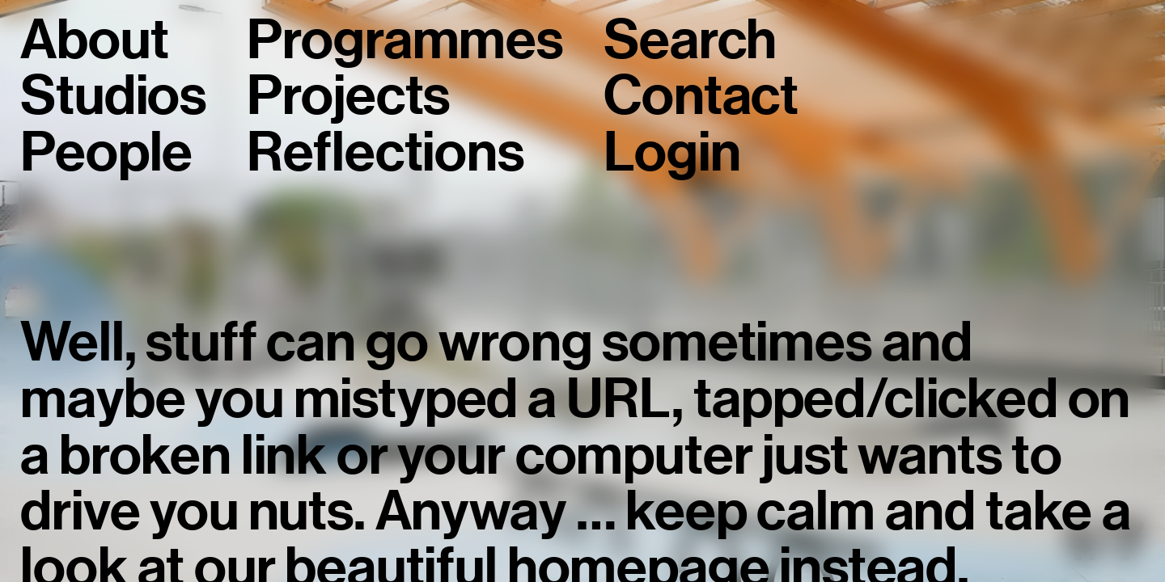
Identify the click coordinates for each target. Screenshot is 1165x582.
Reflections (385, 152)
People (106, 152)
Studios (113, 96)
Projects (348, 96)
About (94, 40)
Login (672, 152)
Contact (701, 96)
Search (690, 40)
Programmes (404, 40)
